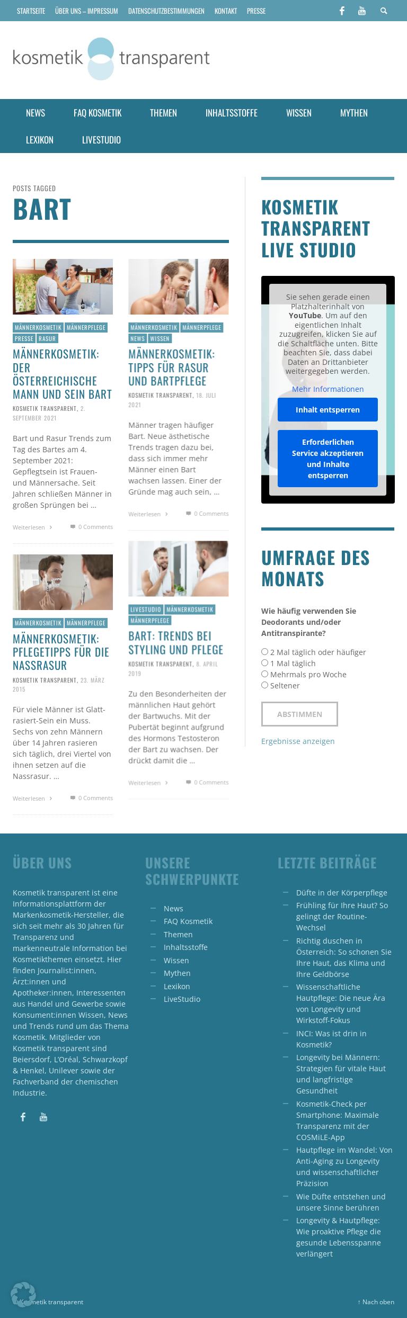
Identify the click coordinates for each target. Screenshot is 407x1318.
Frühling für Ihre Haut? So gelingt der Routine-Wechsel (342, 916)
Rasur (47, 338)
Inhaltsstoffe (186, 947)
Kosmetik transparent (45, 408)
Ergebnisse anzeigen (298, 741)
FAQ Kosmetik (188, 921)
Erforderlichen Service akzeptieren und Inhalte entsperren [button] (328, 458)
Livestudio (145, 609)
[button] (23, 1294)
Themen (178, 934)
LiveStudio (182, 999)
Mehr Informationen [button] (327, 389)
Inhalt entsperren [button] (328, 410)
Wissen (160, 338)
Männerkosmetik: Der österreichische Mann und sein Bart (62, 373)
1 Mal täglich (293, 663)
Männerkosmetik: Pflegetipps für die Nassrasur (61, 651)
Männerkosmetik (38, 327)
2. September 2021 (49, 413)
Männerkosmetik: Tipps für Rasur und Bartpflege (171, 366)
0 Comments (90, 527)
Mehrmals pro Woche (308, 674)
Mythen (177, 973)
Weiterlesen (34, 527)
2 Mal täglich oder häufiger (318, 652)
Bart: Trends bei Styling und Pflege (176, 642)
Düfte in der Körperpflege (341, 892)
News (137, 338)
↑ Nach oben (376, 1301)
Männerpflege (86, 327)
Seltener (285, 685)
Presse (24, 338)
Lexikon (177, 986)
